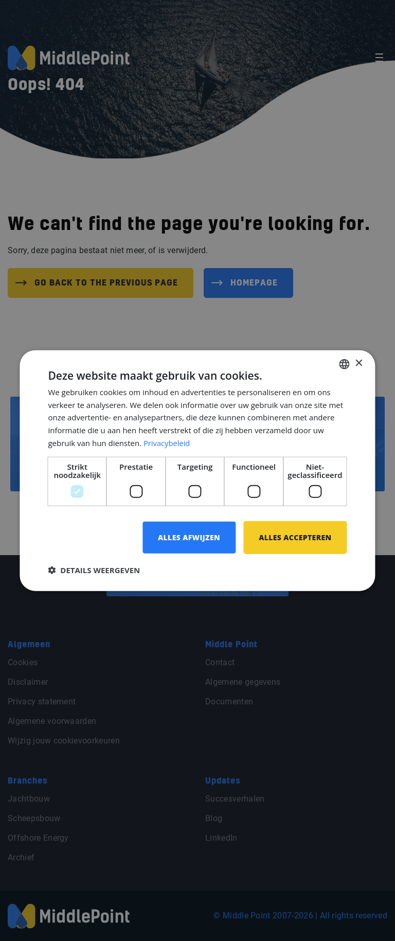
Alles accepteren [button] (295, 537)
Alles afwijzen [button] (188, 537)
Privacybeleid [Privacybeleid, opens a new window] (167, 442)
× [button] (359, 363)
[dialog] (197, 470)
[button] (94, 570)
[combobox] (344, 364)
